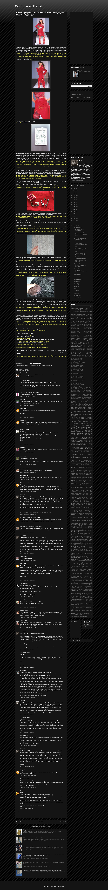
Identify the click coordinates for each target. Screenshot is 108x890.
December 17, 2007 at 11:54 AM (28, 627)
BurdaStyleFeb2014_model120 (77, 367)
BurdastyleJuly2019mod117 (77, 374)
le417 (82, 496)
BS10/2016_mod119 (75, 334)
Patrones (80, 536)
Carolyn (54, 301)
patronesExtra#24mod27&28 (86, 540)
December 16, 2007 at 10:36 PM (28, 560)
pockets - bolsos (87, 547)
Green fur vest (79, 473)
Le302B (77, 493)
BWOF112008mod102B (86, 401)
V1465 (86, 594)
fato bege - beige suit (84, 463)
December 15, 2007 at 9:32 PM (27, 426)
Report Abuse (75, 640)
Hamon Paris (85, 474)
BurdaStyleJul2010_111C (76, 372)
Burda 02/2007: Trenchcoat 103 (83, 343)
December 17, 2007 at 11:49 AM (28, 617)
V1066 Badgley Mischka (77, 593)
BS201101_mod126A (75, 338)
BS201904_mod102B (75, 340)
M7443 (90, 506)
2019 (74, 197)
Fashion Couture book (86, 461)
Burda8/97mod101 (75, 353)
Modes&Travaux (74, 523)
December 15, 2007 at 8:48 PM (27, 417)
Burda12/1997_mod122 (76, 352)
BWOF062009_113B (75, 394)
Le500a (86, 496)
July (75, 284)
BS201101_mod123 (87, 336)
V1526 (80, 596)
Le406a (86, 494)
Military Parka (77, 517)
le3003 (79, 491)
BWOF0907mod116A (75, 400)
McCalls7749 (86, 516)
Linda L (22, 556)
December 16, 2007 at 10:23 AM (28, 491)
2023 (74, 188)
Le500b (90, 496)
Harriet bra (78, 476)
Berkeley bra (89, 315)
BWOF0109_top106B (75, 391)
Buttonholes (89, 388)
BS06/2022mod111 (75, 329)
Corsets (90, 421)
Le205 (72, 491)
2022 (74, 190)
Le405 (83, 494)
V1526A (85, 596)
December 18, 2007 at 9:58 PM (27, 714)
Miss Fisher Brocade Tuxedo (77, 518)
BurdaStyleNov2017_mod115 (78, 379)
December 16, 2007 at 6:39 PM (27, 523)
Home (41, 822)
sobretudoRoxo (74, 564)
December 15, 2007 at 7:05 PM (27, 377)
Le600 (83, 498)
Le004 (75, 490)
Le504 (76, 497)
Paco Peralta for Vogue (77, 532)
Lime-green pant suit (82, 503)
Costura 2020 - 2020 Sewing (84, 441)
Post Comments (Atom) (44, 826)
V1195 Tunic (74, 594)
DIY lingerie (74, 454)
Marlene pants (81, 513)
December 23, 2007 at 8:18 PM (27, 766)
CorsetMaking (85, 421)
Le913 (90, 500)
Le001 (87, 488)
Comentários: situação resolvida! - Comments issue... (80, 239)
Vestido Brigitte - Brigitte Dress (78, 606)
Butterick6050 (89, 387)
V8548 (90, 602)
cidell (21, 399)
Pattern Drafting (76, 542)
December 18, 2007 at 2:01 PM (27, 697)
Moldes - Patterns (85, 526)
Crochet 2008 (74, 453)
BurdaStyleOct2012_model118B (78, 384)
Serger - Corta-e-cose (87, 557)
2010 (74, 218)
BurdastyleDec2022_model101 (77, 363)
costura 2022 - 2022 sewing (81, 443)
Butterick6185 (74, 388)
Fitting (85, 467)
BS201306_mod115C (87, 338)
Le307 (87, 493)
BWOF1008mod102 (75, 401)
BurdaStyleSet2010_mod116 (77, 387)
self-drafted (83, 556)
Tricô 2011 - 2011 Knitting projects (78, 584)
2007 (74, 225)
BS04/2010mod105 (88, 325)
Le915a (73, 501)
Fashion (78, 461)
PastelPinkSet (74, 536)
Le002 (90, 488)
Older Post (62, 822)
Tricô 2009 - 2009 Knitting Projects (83, 583)
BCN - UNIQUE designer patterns (28, 517)
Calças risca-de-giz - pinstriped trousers (81, 402)
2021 (74, 193)
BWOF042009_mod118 (87, 393)
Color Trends (79, 418)
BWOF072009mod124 (87, 397)
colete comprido (81, 417)
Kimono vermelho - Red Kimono (78, 488)
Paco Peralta (88, 530)
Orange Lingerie (84, 529)
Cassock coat (81, 414)
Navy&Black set (75, 529)
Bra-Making (80, 324)
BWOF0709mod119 (75, 395)
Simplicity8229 (81, 562)
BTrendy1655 (83, 340)
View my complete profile (77, 180)
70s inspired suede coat (84, 306)
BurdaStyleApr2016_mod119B (85, 356)
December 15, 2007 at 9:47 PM (27, 444)
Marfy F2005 (89, 510)
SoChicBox (82, 565)
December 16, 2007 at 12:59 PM (28, 514)
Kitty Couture (23, 482)
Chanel (79, 415)
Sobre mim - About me (84, 563)
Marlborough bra (74, 513)
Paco (23, 258)
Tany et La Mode (77, 70)
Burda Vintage (81, 346)
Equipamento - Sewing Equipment (82, 457)
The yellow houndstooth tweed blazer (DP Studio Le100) (37, 830)
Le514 (76, 498)
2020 (74, 195)
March (76, 293)
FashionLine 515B (75, 463)
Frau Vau (22, 583)
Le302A (73, 493)
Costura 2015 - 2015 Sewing (84, 436)
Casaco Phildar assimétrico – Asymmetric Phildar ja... (81, 270)
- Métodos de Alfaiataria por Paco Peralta (41, 838)
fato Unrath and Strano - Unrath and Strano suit (40, 365)
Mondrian (73, 527)
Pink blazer (75, 544)
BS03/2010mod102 (88, 324)
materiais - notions (77, 514)
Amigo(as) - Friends (81, 310)
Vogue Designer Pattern (77, 614)
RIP (77, 555)
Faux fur (76, 467)
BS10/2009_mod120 (75, 332)
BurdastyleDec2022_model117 (77, 365)
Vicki (21, 456)
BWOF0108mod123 (75, 390)
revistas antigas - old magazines (83, 553)
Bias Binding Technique (86, 317)
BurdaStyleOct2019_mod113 (77, 386)
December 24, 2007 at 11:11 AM (28, 775)
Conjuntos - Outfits (76, 421)
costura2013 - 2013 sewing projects (83, 445)
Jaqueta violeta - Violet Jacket (83, 487)
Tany (21, 494)
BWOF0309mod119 (75, 393)
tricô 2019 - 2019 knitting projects (78, 587)
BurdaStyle (88, 354)
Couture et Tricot (28, 6)
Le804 (79, 500)
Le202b (90, 490)
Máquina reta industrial (80, 510)
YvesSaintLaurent (83, 616)
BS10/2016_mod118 (87, 332)
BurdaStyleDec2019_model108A (78, 362)
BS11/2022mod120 (75, 335)
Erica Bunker (23, 468)
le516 (79, 498)
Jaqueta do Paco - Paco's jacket (78, 484)
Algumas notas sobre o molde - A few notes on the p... (80, 234)
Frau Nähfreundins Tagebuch (27, 392)
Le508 (87, 497)
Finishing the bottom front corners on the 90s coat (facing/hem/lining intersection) (42, 870)
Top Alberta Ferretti (78, 573)
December (77, 227)
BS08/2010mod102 (88, 329)
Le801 (75, 500)
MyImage (90, 527)
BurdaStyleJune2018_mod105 (77, 376)
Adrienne (22, 372)
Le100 (78, 490)
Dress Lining (86, 456)
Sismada (22, 790)
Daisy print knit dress (87, 453)
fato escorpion (86, 464)
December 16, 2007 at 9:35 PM (27, 553)
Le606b (86, 498)
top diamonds (85, 576)
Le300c (87, 491)
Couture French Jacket (85, 448)
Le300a (83, 491)
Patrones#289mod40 (87, 537)
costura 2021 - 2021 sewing (79, 443)
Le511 (72, 498)
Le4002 (76, 494)
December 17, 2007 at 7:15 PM (27, 649)
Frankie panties (77, 468)
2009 (74, 220)
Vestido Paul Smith (80, 610)
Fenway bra (81, 467)
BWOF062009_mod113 (87, 394)
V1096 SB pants (88, 593)
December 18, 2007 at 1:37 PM (27, 667)
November (77, 274)
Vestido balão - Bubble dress (85, 604)
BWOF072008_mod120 (87, 395)
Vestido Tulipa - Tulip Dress (81, 611)
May (75, 288)
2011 (74, 216)
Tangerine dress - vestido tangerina (78, 569)
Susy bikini (78, 567)
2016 (74, 204)
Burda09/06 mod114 (85, 350)
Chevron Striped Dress (87, 415)
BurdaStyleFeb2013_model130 (77, 366)
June (75, 286)
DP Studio (80, 454)
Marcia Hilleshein (24, 599)
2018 (74, 200)
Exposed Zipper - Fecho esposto (78, 458)
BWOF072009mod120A (76, 397)
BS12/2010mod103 (88, 335)
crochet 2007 (89, 451)
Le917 (76, 501)
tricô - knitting (83, 579)
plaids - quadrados (80, 546)
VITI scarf (89, 613)
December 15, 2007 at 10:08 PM (28, 464)
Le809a (83, 500)
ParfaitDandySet (88, 533)
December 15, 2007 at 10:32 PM (28, 472)
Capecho (80, 407)
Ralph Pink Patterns (87, 550)
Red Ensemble (85, 552)
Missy (80, 521)
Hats (84, 476)
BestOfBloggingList (75, 317)
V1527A (81, 597)
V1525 (76, 596)
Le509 (90, 497)
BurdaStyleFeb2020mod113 (77, 370)
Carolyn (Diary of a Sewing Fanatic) (29, 526)
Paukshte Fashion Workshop (77, 543)
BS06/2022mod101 (88, 328)
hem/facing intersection (76, 477)
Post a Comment (22, 812)
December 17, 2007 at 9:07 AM (27, 596)
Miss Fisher (89, 517)
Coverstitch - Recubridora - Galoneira (79, 450)
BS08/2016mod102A (75, 331)
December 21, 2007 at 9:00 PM (27, 732)
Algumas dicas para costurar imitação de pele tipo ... (80, 265)
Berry (21, 770)
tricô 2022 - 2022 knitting (85, 589)
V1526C (73, 597)
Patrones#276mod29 (87, 536)
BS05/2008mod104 (88, 327)
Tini (45, 47)
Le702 (72, 500)
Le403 (79, 494)
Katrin (21, 563)
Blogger (62, 886)
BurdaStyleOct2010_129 (76, 383)
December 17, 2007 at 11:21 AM (28, 607)
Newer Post (19, 822)
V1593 (78, 599)
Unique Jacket (79, 590)
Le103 (82, 490)
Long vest (82, 506)
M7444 (72, 507)
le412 (75, 496)
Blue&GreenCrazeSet (76, 320)
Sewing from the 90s (85, 559)
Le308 (90, 493)
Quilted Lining (82, 549)
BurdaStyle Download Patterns (78, 355)
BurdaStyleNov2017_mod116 (77, 380)
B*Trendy (75, 311)
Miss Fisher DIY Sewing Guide (80, 520)
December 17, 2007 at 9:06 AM (27, 580)
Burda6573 (89, 352)
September (77, 279)
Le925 (80, 501)
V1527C (90, 597)
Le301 (90, 491)
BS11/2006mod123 (88, 334)
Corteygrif (22, 429)
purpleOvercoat (74, 549)
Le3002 (75, 491)
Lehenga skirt (74, 503)
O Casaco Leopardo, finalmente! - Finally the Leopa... (80, 255)
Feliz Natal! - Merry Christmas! (79, 230)
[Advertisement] (81, 37)
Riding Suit (73, 555)
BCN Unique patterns (77, 314)
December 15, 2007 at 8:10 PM (27, 396)
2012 (74, 213)
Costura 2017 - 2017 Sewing (81, 438)
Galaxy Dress (83, 471)
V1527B (86, 597)
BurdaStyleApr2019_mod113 (77, 359)
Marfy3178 (79, 511)
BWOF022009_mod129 (87, 391)
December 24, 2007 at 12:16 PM (28, 787)
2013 (74, 211)
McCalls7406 (74, 516)
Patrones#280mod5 (75, 537)
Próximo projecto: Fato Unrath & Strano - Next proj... (80, 245)
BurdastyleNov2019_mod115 (77, 381)
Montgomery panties (82, 527)
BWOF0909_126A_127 (87, 400)
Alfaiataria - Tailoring (82, 308)
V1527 (77, 597)
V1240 (79, 594)
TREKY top (77, 579)
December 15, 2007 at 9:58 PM (27, 453)
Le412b (78, 496)
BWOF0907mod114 (87, 398)
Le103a (86, 490)
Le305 (80, 493)
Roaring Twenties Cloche (84, 554)
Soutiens (78, 566)
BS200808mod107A (75, 336)
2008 (74, 223)
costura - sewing (24, 365)
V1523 (90, 594)
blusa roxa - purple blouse (86, 321)
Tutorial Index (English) (77, 94)
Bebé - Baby (86, 314)
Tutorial (73, 590)
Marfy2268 (73, 511)
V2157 (82, 600)
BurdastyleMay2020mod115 (77, 377)
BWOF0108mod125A (87, 390)
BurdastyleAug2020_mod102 (77, 361)
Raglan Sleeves (79, 550)
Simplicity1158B (74, 560)
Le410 (90, 494)
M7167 (86, 506)
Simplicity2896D (88, 560)
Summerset (46, 170)
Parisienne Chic (87, 534)
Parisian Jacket (75, 534)
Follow (85, 626)
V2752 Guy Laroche (75, 602)
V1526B (90, 596)
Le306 (84, 493)
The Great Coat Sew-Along (81, 572)
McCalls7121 (89, 514)
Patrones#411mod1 (75, 540)
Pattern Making (87, 542)
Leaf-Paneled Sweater (87, 501)
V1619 (81, 599)
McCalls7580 (79, 516)
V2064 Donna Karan (75, 600)
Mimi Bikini (82, 517)
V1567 (75, 599)
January (76, 297)
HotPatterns (84, 477)
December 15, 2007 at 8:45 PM (27, 405)
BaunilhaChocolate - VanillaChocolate (83, 312)
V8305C (83, 602)
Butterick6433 (81, 388)
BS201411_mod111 (75, 339)
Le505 (79, 497)
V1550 (72, 599)
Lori (21, 447)
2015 (74, 207)
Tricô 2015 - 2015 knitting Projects (84, 586)
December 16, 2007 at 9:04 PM (27, 532)
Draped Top (86, 454)
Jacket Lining (79, 481)
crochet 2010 (80, 453)
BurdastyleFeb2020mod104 (77, 369)
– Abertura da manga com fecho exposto (41, 846)
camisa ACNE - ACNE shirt (77, 404)
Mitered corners (88, 521)
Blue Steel (89, 318)
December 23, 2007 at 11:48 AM (28, 745)
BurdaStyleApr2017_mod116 (77, 358)
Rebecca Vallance (75, 552)
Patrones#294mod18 (76, 539)
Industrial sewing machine (77, 479)
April (75, 290)
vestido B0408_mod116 (81, 603)
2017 (74, 202)
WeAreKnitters (87, 614)
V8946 (72, 603)
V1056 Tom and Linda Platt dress (83, 592)
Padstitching (86, 531)
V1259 (83, 594)
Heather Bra (89, 476)
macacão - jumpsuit (81, 507)
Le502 (72, 497)
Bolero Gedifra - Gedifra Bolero (78, 322)
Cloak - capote (74, 417)
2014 (74, 209)
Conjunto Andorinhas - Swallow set (84, 420)
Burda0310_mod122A (80, 349)
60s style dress (75, 306)
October (76, 277)
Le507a (83, 497)
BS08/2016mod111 (88, 331)
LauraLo (22, 610)
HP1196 (90, 477)
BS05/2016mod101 (75, 328)
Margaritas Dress (88, 511)
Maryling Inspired (88, 513)
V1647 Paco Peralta (87, 599)
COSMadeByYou (74, 423)
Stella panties (85, 566)
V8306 (87, 602)
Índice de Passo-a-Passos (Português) (81, 97)
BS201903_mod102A (87, 339)
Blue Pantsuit (83, 318)
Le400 (72, 494)
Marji (21, 670)
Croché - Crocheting (79, 451)
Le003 (72, 490)
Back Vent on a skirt (81, 311)
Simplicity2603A (81, 560)
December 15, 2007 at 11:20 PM (28, 479)
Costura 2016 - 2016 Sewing (79, 437)
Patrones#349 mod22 (86, 539)
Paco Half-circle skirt (80, 530)
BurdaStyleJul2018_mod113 (77, 373)
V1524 (72, 596)
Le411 (72, 496)
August (76, 281)
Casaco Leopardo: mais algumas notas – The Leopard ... (80, 260)
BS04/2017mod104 (75, 327)
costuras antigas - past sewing (79, 447)
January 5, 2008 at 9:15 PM (26, 808)
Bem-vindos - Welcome (80, 315)
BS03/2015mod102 (75, 325)
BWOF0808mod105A (75, 398)
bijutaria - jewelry (75, 318)
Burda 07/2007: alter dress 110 (79, 345)
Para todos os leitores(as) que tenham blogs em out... (80, 250)
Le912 (87, 500)
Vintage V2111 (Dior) (81, 613)
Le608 (90, 498)
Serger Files (74, 559)
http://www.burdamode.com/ (57, 51)
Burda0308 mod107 (82, 348)
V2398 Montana (88, 600)
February (76, 295)
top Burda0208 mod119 (83, 574)
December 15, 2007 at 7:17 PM (27, 389)
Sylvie (21, 408)
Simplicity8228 (74, 562)
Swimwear (84, 567)
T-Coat (90, 567)
